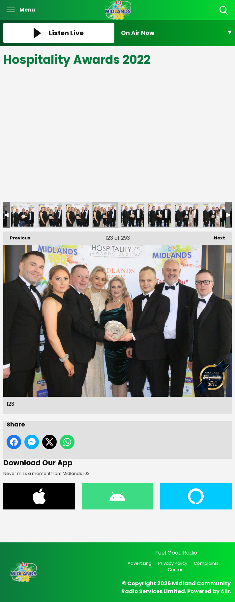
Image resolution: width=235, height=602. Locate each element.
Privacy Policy (172, 563)
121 (50, 215)
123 (104, 215)
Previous (16, 236)
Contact (176, 569)
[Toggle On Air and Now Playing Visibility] (176, 33)
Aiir (225, 591)
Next (216, 236)
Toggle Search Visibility (224, 11)
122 (77, 215)
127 (214, 215)
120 (22, 215)
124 (132, 215)
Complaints (206, 563)
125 (159, 215)
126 (186, 215)
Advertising (140, 563)
